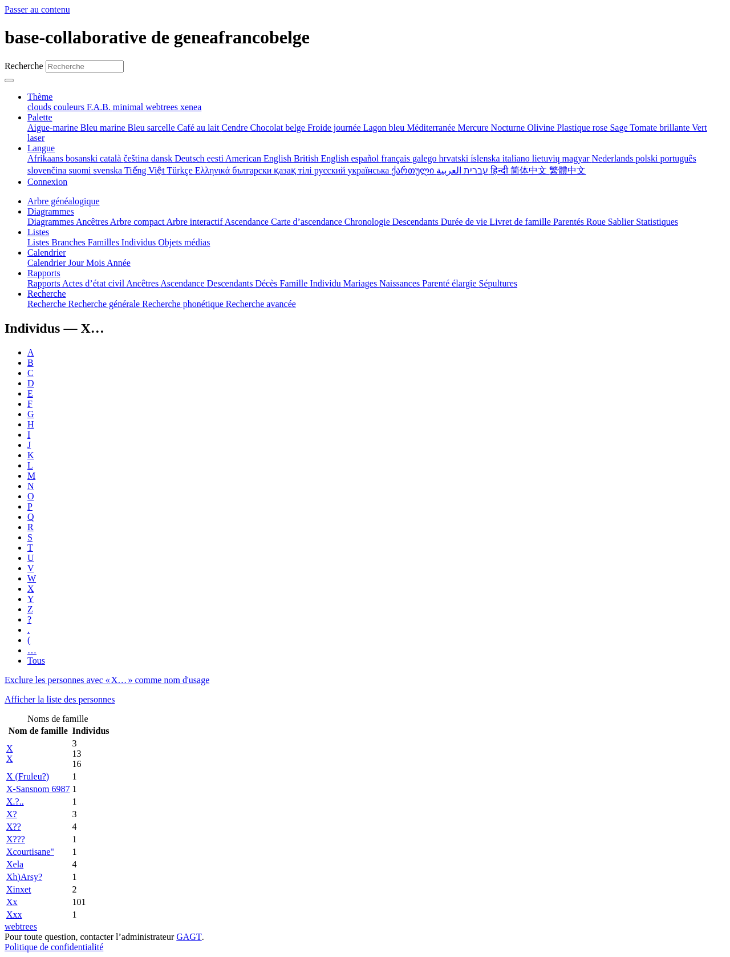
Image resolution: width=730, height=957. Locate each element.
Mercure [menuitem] (473, 127)
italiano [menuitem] (517, 158)
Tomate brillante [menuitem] (661, 127)
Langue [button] (41, 148)
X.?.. (15, 801)
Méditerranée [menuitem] (432, 127)
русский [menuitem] (331, 170)
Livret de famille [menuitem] (521, 222)
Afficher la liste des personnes (60, 699)
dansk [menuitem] (163, 158)
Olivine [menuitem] (542, 127)
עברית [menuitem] (474, 170)
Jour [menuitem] (77, 263)
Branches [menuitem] (69, 242)
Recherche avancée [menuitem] (261, 304)
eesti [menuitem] (216, 158)
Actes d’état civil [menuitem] (94, 283)
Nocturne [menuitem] (509, 127)
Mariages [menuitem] (361, 283)
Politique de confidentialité (54, 947)
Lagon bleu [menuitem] (385, 127)
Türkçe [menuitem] (180, 170)
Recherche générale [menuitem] (105, 304)
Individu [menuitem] (326, 283)
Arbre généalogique (63, 201)
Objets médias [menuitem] (184, 242)
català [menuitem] (111, 158)
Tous (36, 660)
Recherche (24, 66)
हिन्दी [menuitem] (500, 170)
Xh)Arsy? (24, 877)
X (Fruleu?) (27, 776)
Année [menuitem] (119, 263)
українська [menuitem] (370, 170)
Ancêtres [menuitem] (93, 222)
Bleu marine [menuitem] (104, 127)
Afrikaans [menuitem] (46, 158)
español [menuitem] (366, 158)
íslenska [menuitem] (486, 158)
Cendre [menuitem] (235, 127)
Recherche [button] (46, 293)
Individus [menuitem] (139, 242)
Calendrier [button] (46, 252)
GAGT (188, 937)
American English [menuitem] (259, 158)
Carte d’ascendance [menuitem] (307, 222)
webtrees (21, 926)
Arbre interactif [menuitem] (195, 222)
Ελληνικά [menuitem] (213, 170)
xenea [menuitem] (190, 107)
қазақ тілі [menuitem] (294, 170)
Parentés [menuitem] (569, 222)
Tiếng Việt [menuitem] (145, 170)
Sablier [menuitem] (622, 222)
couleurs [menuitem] (70, 107)
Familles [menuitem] (104, 242)
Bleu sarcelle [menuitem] (152, 127)
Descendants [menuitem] (416, 222)
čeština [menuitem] (137, 158)
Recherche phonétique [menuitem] (184, 304)
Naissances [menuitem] (400, 283)
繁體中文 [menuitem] (567, 170)
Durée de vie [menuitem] (465, 222)
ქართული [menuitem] (413, 170)
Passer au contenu (37, 9)
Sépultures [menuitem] (497, 283)
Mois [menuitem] (96, 263)
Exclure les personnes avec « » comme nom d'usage (107, 680)
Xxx (14, 914)
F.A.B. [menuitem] (100, 107)
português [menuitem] (678, 158)
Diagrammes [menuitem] (51, 222)
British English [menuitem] (322, 158)
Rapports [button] (43, 273)
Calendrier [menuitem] (47, 263)
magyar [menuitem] (577, 158)
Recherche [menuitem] (47, 304)
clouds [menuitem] (40, 107)
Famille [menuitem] (295, 283)
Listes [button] (38, 232)
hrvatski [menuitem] (455, 158)
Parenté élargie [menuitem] (450, 283)
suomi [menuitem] (80, 170)
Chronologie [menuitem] (368, 222)
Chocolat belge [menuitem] (278, 127)
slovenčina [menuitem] (47, 170)
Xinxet (18, 889)
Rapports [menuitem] (44, 283)
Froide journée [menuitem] (335, 127)
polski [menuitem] (647, 158)
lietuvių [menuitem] (547, 158)
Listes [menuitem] (39, 242)
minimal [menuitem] (129, 107)
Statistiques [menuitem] (657, 222)
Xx (12, 902)
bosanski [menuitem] (83, 158)
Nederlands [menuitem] (614, 158)
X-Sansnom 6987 (38, 789)
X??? (15, 839)
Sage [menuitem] (620, 127)
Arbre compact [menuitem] (138, 222)
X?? (13, 826)
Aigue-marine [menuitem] (53, 127)
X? (11, 814)
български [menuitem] (253, 170)
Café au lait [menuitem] (199, 127)
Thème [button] (39, 97)
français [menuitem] (396, 158)
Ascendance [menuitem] (248, 222)
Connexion (47, 182)
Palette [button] (39, 117)
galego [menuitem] (425, 158)
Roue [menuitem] (597, 222)
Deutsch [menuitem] (190, 158)
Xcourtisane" (30, 852)
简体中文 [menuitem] (529, 170)
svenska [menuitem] (109, 170)
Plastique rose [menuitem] (583, 127)
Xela (14, 864)
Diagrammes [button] (50, 211)
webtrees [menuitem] (162, 107)
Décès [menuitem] (267, 283)
